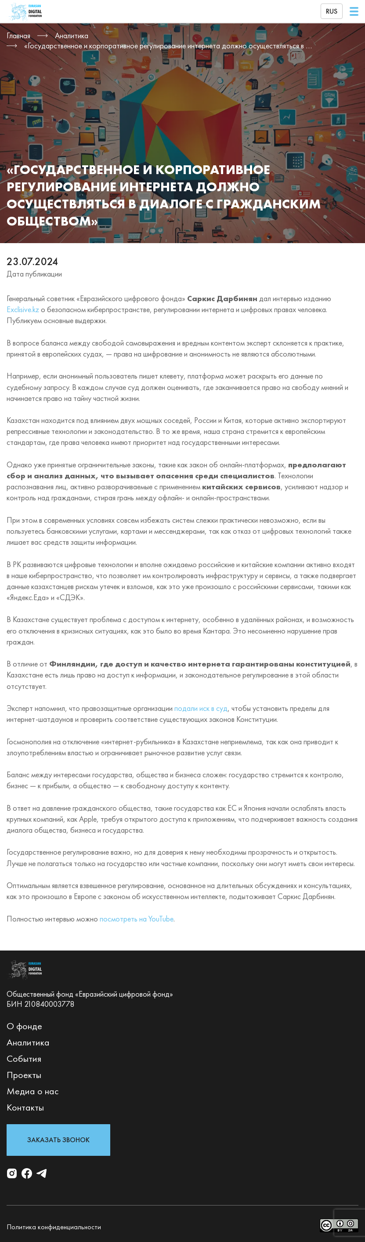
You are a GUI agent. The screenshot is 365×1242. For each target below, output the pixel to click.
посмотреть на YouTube (136, 919)
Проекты (24, 1074)
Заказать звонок (58, 1139)
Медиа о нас (33, 1091)
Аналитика (28, 1042)
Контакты (25, 1107)
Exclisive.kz (23, 309)
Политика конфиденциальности (54, 1226)
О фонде (24, 1026)
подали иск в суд (201, 708)
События (24, 1058)
